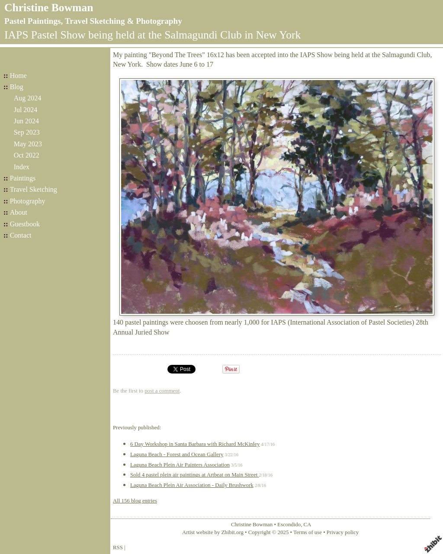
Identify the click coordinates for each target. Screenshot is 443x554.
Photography (27, 201)
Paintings (23, 178)
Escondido (289, 525)
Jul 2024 (26, 109)
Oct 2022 (26, 155)
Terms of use (307, 532)
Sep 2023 (27, 132)
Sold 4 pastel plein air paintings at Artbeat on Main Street (194, 475)
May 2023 (28, 144)
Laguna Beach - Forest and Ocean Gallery (176, 454)
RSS (118, 547)
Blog (16, 86)
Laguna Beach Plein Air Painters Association (180, 465)
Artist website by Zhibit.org (213, 532)
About (18, 212)
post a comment (162, 391)
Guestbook (25, 224)
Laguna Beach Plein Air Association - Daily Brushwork (192, 485)
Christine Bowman (48, 7)
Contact (21, 235)
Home (18, 75)
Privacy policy (343, 532)
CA (307, 525)
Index (21, 167)
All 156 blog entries (135, 501)
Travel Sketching (33, 189)
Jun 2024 (26, 121)
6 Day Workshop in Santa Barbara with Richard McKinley (195, 444)
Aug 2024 (28, 98)
